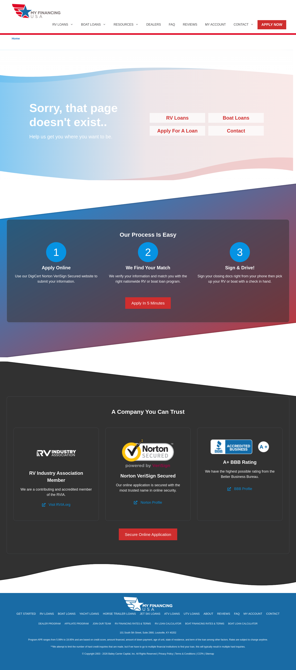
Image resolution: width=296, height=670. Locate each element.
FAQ (172, 24)
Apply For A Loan (177, 130)
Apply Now (271, 25)
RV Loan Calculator (168, 623)
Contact (246, 24)
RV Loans (64, 24)
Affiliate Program (76, 623)
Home (16, 38)
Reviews (190, 24)
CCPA (200, 653)
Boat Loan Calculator (243, 623)
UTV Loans (192, 613)
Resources (128, 24)
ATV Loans (172, 613)
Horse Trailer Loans (119, 613)
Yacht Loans (89, 613)
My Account (215, 24)
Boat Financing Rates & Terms (204, 623)
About (208, 613)
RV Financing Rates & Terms (133, 623)
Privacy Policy (165, 653)
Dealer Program (49, 623)
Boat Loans (95, 24)
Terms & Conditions (185, 653)
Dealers (153, 24)
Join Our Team (102, 623)
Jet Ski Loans (150, 613)
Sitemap (209, 653)
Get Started (26, 613)
